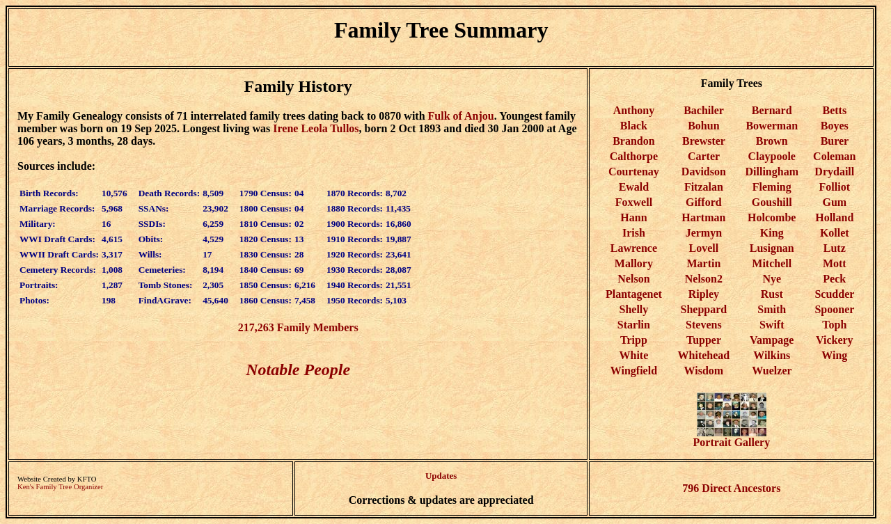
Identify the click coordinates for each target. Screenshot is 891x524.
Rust (772, 294)
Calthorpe (634, 156)
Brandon (633, 141)
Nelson (633, 279)
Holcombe (772, 217)
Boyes (835, 126)
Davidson (703, 171)
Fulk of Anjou (461, 116)
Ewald (634, 187)
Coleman (834, 156)
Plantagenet (634, 294)
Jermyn (704, 233)
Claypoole (772, 156)
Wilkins (771, 355)
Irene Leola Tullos (315, 128)
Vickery (834, 340)
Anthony (634, 110)
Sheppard (704, 309)
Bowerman (772, 126)
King (772, 233)
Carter (704, 156)
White (634, 355)
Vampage (772, 340)
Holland (834, 217)
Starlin (633, 325)
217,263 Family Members (298, 327)
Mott (834, 263)
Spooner (834, 309)
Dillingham (772, 171)
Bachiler (703, 110)
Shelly (634, 309)
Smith (771, 309)
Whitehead (704, 355)
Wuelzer (771, 370)
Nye (771, 279)
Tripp (633, 340)
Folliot (834, 187)
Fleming (771, 187)
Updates (441, 475)
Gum (834, 202)
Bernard (772, 110)
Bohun (703, 126)
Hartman (703, 217)
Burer (835, 141)
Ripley (703, 294)
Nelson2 (704, 279)
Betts (834, 110)
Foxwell (633, 202)
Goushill (772, 202)
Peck (834, 279)
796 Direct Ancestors (731, 488)
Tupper (703, 340)
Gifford (704, 202)
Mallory (634, 263)
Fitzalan (703, 187)
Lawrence (633, 248)
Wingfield (633, 370)
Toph (834, 325)
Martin (703, 263)
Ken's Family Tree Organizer (60, 487)
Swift (771, 325)
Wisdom (704, 370)
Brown (772, 141)
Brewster (703, 141)
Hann (633, 217)
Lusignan (772, 248)
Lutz (834, 248)
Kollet (834, 233)
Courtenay (633, 171)
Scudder (834, 294)
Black (633, 126)
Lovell (704, 248)
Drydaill (834, 171)
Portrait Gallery (732, 437)
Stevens (704, 325)
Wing (834, 355)
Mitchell (771, 263)
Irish (633, 233)
